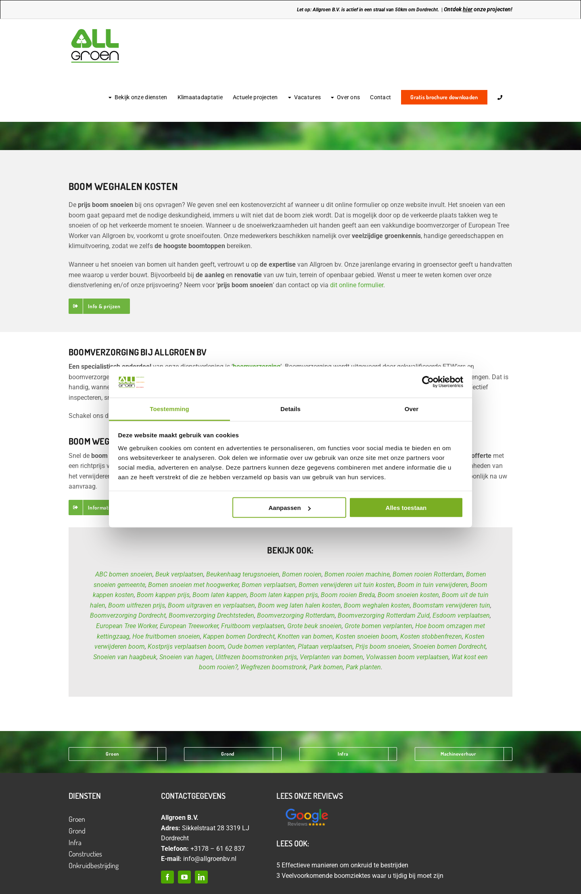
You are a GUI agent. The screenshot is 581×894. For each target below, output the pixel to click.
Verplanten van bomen (331, 657)
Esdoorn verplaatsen (461, 615)
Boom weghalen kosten (377, 605)
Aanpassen (290, 507)
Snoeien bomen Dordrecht (449, 646)
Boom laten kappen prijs (284, 595)
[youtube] (184, 877)
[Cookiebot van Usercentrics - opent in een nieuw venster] (428, 382)
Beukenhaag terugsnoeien (242, 574)
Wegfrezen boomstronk (273, 667)
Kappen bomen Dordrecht (239, 636)
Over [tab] (412, 408)
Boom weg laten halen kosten (299, 605)
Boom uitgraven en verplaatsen (211, 605)
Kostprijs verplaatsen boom (186, 646)
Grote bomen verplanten (378, 626)
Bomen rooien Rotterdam (428, 574)
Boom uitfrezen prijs (136, 605)
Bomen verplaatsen (269, 585)
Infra (75, 842)
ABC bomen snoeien (124, 574)
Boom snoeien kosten (408, 595)
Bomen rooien (302, 574)
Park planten (363, 667)
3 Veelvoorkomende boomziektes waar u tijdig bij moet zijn (359, 875)
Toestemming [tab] (169, 408)
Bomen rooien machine (357, 574)
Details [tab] (290, 408)
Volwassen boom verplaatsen (407, 657)
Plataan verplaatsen (325, 646)
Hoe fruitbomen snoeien (166, 636)
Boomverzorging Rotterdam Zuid (384, 615)
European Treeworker (189, 626)
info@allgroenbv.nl (209, 859)
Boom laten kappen (219, 595)
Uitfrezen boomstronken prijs (256, 657)
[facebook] (167, 877)
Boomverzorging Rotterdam (296, 615)
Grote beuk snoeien (314, 626)
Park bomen (326, 667)
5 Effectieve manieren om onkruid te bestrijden (342, 865)
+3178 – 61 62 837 (217, 848)
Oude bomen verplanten (261, 646)
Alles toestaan (406, 507)
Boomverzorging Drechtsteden (211, 615)
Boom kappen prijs (163, 595)
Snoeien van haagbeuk (125, 657)
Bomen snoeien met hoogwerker (193, 585)
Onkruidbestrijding (94, 865)
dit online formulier (356, 285)
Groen (77, 819)
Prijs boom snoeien (382, 646)
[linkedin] (201, 877)
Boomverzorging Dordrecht (128, 615)
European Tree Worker (126, 626)
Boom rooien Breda (348, 595)
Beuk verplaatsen (179, 574)
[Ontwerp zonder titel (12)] (306, 809)
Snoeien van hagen (186, 657)
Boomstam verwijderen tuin (451, 605)
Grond (77, 830)
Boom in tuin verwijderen (432, 585)
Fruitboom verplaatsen (252, 626)
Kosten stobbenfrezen (431, 636)
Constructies (85, 853)
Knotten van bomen (305, 636)
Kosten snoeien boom (366, 636)
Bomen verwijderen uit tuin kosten (347, 585)
